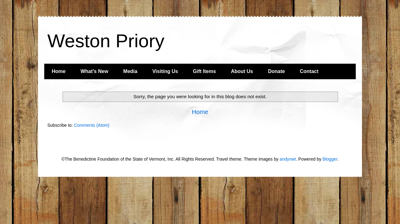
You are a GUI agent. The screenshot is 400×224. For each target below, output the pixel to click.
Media (130, 71)
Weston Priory (105, 40)
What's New (94, 71)
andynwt (288, 159)
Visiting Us (165, 71)
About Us (242, 71)
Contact (309, 71)
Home (58, 71)
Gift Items (204, 71)
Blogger (329, 159)
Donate (276, 71)
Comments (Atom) (92, 125)
